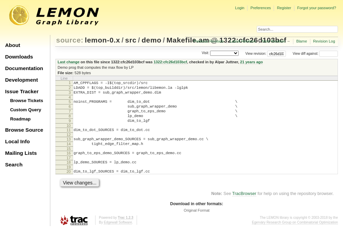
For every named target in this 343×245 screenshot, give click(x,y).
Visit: (205, 53)
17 (69, 170)
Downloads (19, 57)
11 (69, 138)
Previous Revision (208, 41)
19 (69, 180)
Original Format (197, 225)
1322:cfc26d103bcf (170, 62)
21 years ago (251, 62)
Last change (69, 62)
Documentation (24, 68)
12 (69, 144)
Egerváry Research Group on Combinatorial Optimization (295, 237)
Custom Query (25, 109)
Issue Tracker (21, 91)
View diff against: (315, 53)
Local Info (17, 141)
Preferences (261, 8)
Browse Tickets (26, 100)
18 (69, 175)
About (12, 45)
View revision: (256, 53)
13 (69, 148)
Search (13, 164)
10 (69, 134)
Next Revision (273, 41)
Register (284, 8)
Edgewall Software (118, 237)
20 (69, 185)
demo (151, 40)
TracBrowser (244, 208)
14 (69, 154)
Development (21, 80)
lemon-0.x (102, 40)
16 (69, 164)
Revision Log (324, 41)
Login (239, 8)
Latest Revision (243, 41)
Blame (301, 41)
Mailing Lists (21, 153)
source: (69, 40)
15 (69, 160)
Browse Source (24, 130)
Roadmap (20, 118)
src (130, 40)
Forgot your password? (316, 8)
